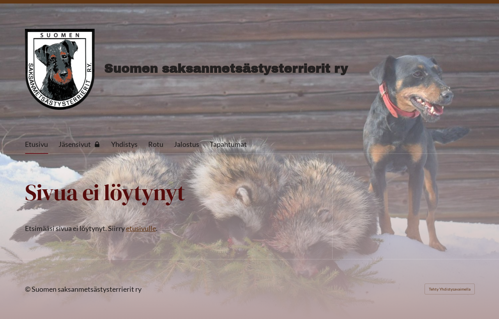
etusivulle (141, 228)
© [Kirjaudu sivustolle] (28, 289)
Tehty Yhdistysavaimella (450, 289)
